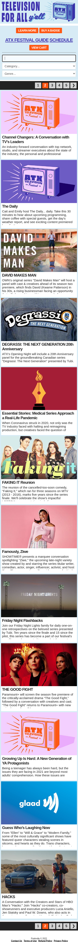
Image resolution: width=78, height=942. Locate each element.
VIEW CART (38, 47)
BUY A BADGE (50, 30)
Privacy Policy (61, 941)
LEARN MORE (27, 30)
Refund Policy (45, 941)
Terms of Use (30, 941)
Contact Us (16, 941)
